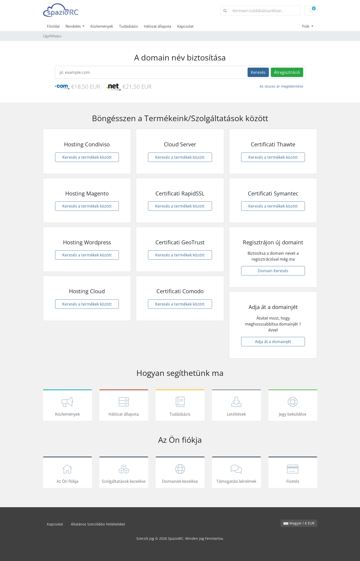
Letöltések (236, 406)
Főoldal (53, 26)
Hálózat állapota (157, 26)
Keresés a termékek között (87, 157)
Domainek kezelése (180, 473)
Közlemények (101, 26)
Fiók (306, 26)
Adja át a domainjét (273, 341)
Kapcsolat (185, 26)
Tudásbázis (128, 26)
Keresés (258, 72)
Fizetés (292, 473)
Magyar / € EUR (299, 523)
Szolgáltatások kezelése (123, 473)
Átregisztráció (287, 72)
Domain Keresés (273, 270)
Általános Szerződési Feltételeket (98, 524)
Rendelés (73, 26)
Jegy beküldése (292, 406)
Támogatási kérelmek (236, 473)
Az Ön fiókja (67, 473)
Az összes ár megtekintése (281, 86)
